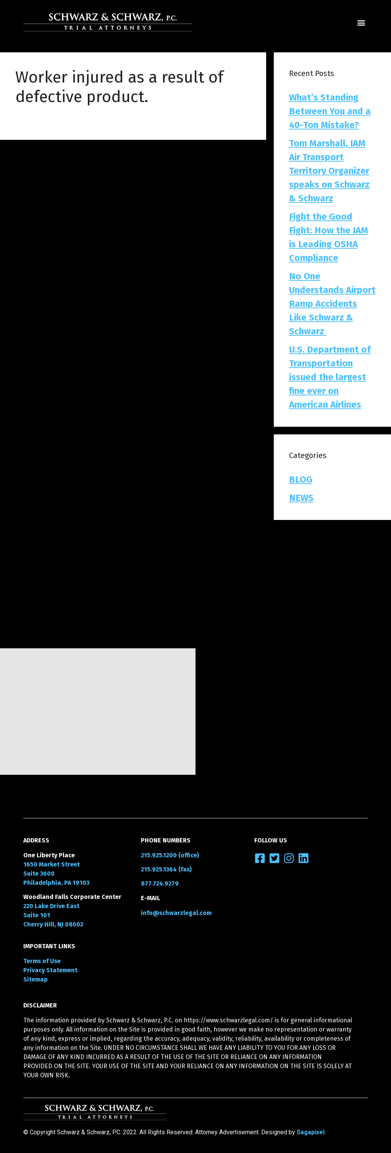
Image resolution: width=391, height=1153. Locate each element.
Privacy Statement (50, 970)
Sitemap (35, 979)
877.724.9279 (160, 883)
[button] (361, 22)
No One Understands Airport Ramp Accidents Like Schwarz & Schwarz (332, 304)
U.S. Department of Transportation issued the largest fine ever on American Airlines (330, 377)
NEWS (301, 497)
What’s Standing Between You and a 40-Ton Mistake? (330, 111)
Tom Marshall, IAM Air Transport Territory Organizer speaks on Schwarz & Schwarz (329, 171)
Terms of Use (42, 961)
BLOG (300, 479)
